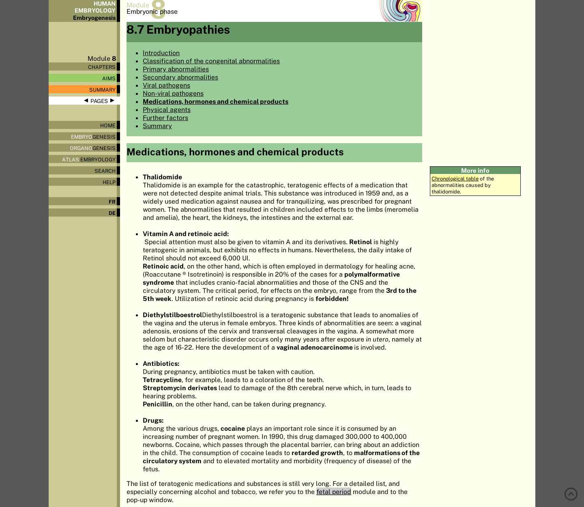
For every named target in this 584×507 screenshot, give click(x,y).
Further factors (165, 118)
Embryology (89, 159)
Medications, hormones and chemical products (215, 101)
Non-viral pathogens (173, 93)
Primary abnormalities (176, 69)
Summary (102, 89)
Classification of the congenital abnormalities (211, 61)
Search (105, 171)
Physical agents (167, 109)
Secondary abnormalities (180, 77)
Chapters (102, 67)
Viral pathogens (166, 85)
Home (108, 125)
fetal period (333, 492)
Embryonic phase (152, 11)
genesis (93, 136)
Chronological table (455, 178)
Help (109, 182)
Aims (109, 78)
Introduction (161, 53)
